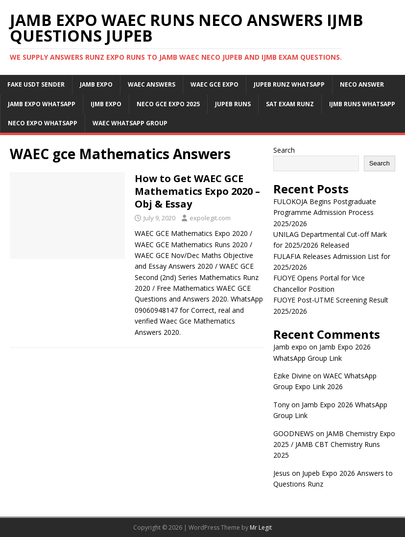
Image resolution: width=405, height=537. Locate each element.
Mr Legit (261, 527)
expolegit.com (210, 217)
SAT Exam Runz (290, 104)
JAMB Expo (96, 84)
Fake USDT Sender (36, 84)
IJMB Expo (106, 104)
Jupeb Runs (233, 104)
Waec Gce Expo (214, 84)
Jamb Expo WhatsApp (41, 104)
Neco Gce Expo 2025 (168, 104)
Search (284, 150)
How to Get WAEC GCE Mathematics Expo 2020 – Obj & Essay (197, 191)
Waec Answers (151, 84)
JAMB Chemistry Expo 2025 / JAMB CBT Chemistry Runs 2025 (334, 444)
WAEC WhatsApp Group (130, 123)
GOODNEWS (293, 433)
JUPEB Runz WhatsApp (289, 84)
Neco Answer (362, 84)
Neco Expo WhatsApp (42, 123)
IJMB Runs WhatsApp (362, 104)
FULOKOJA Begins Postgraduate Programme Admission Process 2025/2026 (324, 212)
